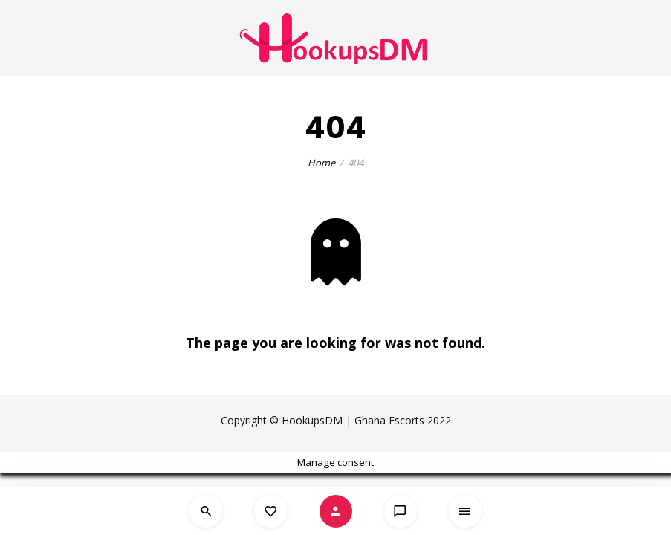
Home (321, 162)
